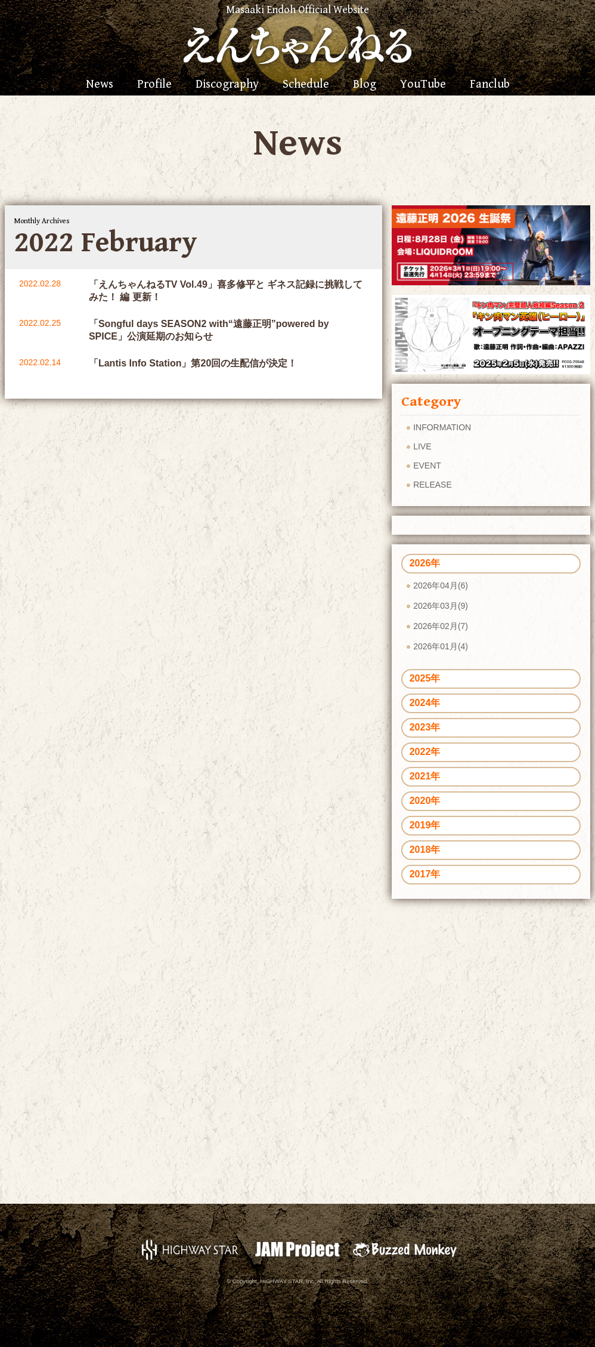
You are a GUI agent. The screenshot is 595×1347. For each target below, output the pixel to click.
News (99, 85)
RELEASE (432, 484)
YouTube (423, 85)
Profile (154, 85)
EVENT (427, 465)
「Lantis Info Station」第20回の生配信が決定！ (193, 363)
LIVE (422, 446)
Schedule (306, 85)
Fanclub (490, 85)
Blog (364, 85)
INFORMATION (442, 427)
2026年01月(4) (440, 646)
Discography (227, 85)
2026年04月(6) (440, 585)
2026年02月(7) (440, 626)
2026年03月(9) (440, 606)
